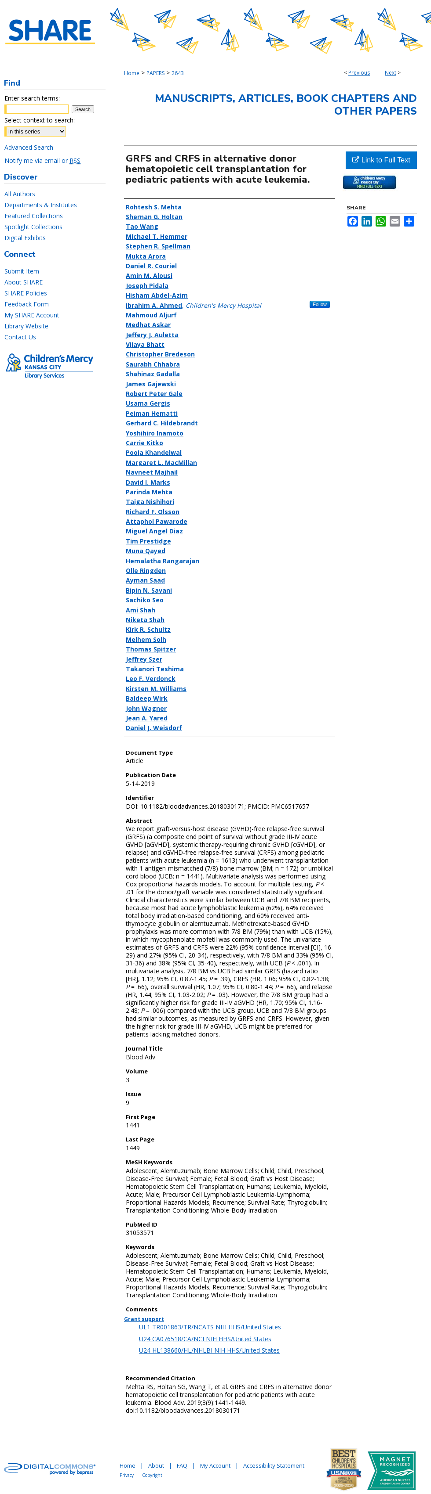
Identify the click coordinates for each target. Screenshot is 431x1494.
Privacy (127, 1475)
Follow (320, 304)
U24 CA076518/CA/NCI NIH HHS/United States (205, 1339)
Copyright (152, 1475)
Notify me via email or (42, 160)
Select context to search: (39, 120)
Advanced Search (28, 147)
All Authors (19, 194)
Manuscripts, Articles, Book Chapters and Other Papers (286, 104)
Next (390, 72)
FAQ (182, 1465)
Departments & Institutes (40, 205)
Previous (359, 72)
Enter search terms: (32, 98)
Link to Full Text (381, 160)
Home (131, 73)
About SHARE (23, 282)
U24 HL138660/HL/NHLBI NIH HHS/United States (209, 1350)
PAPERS (155, 73)
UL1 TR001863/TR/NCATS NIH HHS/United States (210, 1327)
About (156, 1465)
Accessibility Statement (273, 1465)
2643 (178, 73)
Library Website (26, 326)
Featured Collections (33, 216)
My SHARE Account (31, 315)
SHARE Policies (25, 293)
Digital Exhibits (25, 238)
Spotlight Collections (33, 227)
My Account (215, 1465)
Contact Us (20, 337)
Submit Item (21, 271)
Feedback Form (26, 304)
